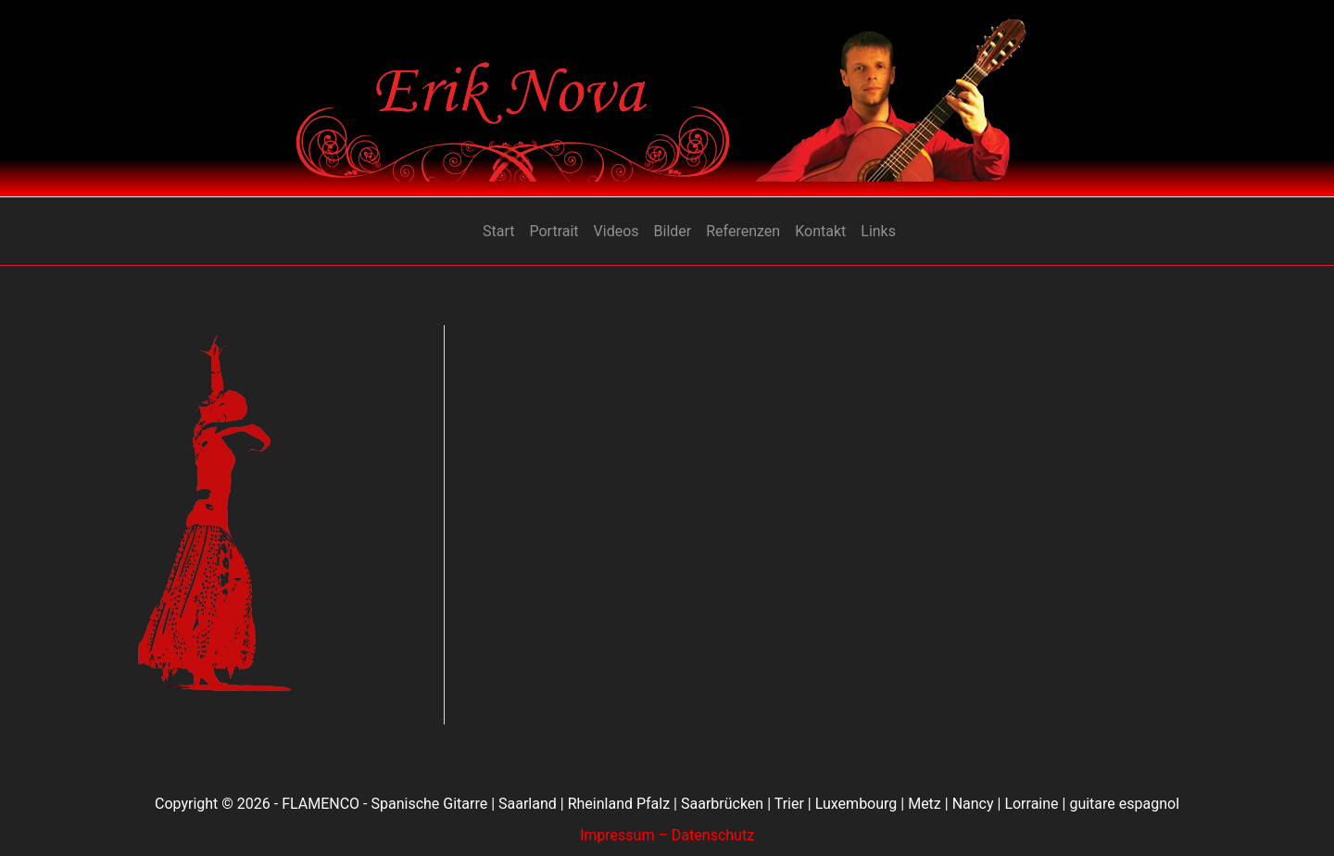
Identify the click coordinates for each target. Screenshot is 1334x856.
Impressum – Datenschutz (667, 835)
